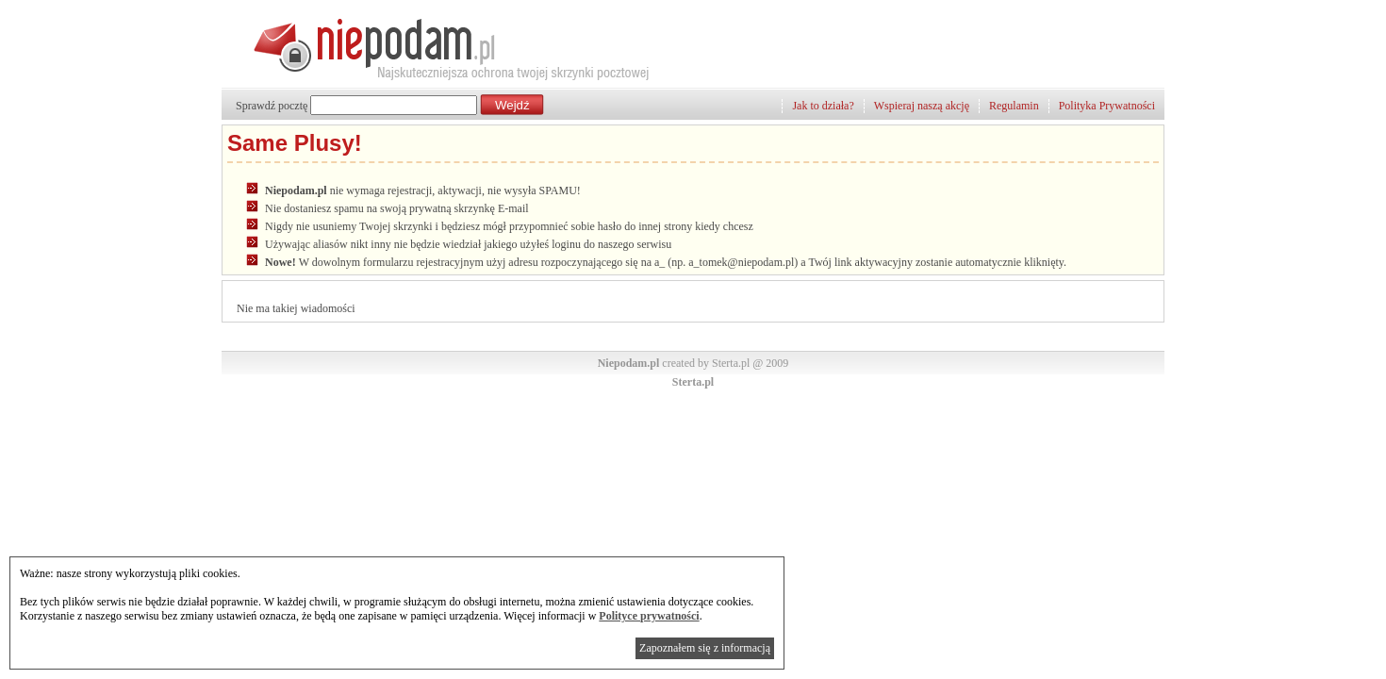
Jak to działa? (822, 105)
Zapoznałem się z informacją (704, 647)
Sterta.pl (693, 382)
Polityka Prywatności (1107, 105)
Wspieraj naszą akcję (921, 105)
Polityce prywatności (649, 615)
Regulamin (1014, 105)
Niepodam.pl (629, 363)
